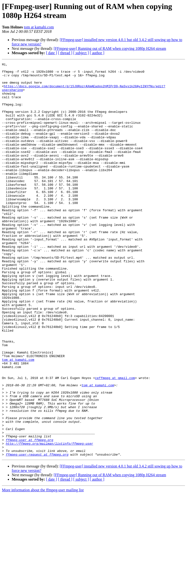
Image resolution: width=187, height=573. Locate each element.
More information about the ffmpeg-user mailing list (43, 569)
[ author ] (97, 53)
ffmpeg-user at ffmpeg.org (29, 515)
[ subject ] (81, 53)
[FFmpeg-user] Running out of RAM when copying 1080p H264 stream (110, 48)
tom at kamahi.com (39, 27)
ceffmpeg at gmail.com (115, 441)
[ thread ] (65, 53)
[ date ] (51, 53)
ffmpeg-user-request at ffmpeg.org (37, 533)
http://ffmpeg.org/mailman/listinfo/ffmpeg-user (49, 520)
